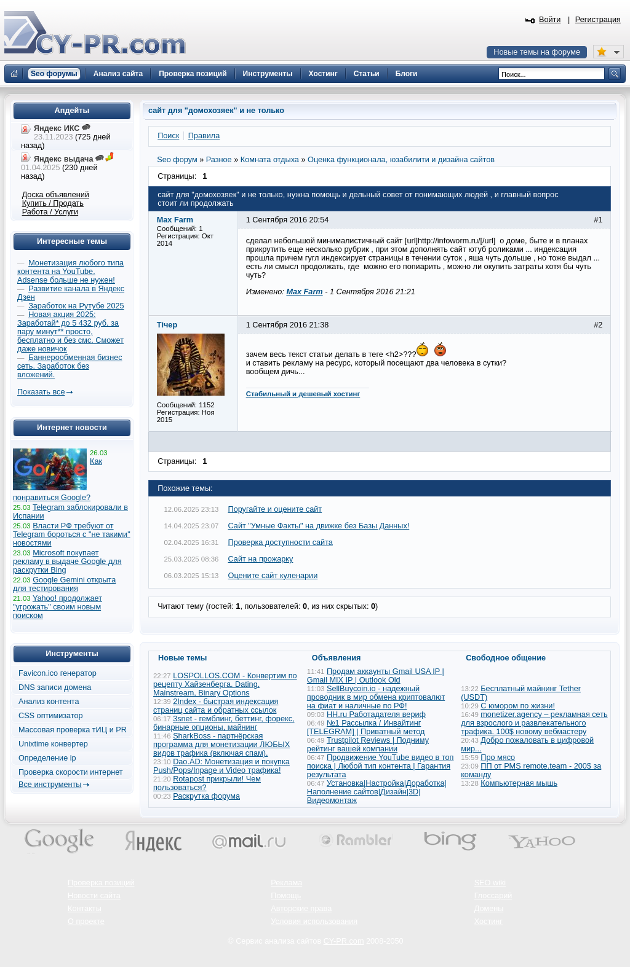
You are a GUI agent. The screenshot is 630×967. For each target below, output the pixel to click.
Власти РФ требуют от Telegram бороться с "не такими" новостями (71, 534)
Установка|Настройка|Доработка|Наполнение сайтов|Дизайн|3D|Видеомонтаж (377, 792)
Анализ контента (48, 701)
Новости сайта (94, 895)
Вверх (556, 924)
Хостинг (488, 921)
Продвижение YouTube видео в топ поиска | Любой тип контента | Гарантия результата (380, 766)
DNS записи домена (54, 687)
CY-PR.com (344, 941)
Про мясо (497, 757)
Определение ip (47, 758)
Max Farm (304, 292)
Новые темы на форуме (536, 52)
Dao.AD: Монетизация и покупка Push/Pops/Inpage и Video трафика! (221, 766)
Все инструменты (49, 784)
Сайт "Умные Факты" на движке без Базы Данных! (319, 526)
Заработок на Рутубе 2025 (76, 306)
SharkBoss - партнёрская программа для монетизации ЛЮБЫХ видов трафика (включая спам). (221, 745)
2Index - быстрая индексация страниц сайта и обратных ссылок (215, 705)
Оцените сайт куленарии (273, 575)
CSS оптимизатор (50, 715)
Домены (489, 908)
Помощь (286, 895)
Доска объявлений (55, 194)
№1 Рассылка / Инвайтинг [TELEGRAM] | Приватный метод (366, 727)
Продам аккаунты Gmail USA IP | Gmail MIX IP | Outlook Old (375, 675)
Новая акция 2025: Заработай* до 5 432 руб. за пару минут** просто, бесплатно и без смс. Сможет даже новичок (70, 331)
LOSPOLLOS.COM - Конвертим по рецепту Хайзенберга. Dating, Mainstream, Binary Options (225, 684)
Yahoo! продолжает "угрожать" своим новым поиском (57, 607)
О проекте (86, 921)
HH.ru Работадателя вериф (376, 714)
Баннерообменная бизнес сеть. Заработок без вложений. (69, 366)
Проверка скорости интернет (70, 772)
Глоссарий (493, 895)
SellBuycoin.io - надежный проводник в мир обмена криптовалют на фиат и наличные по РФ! (376, 697)
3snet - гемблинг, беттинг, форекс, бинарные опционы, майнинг (224, 723)
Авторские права (301, 908)
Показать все (41, 392)
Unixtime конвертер (53, 744)
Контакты (85, 908)
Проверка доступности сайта (280, 542)
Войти (550, 19)
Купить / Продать (53, 203)
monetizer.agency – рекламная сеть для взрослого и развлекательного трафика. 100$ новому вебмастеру (534, 723)
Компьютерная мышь (518, 783)
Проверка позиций (101, 883)
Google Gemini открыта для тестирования (64, 584)
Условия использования (314, 921)
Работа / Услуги (50, 212)
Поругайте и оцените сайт (275, 509)
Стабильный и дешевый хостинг (303, 393)
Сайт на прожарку (260, 559)
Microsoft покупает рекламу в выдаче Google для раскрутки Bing (67, 561)
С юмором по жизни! (517, 706)
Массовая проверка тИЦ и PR (72, 730)
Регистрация (598, 19)
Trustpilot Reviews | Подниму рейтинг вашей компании (368, 744)
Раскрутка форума (206, 796)
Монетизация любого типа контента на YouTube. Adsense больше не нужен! (70, 271)
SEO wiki (490, 883)
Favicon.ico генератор (57, 673)
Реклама (286, 883)
